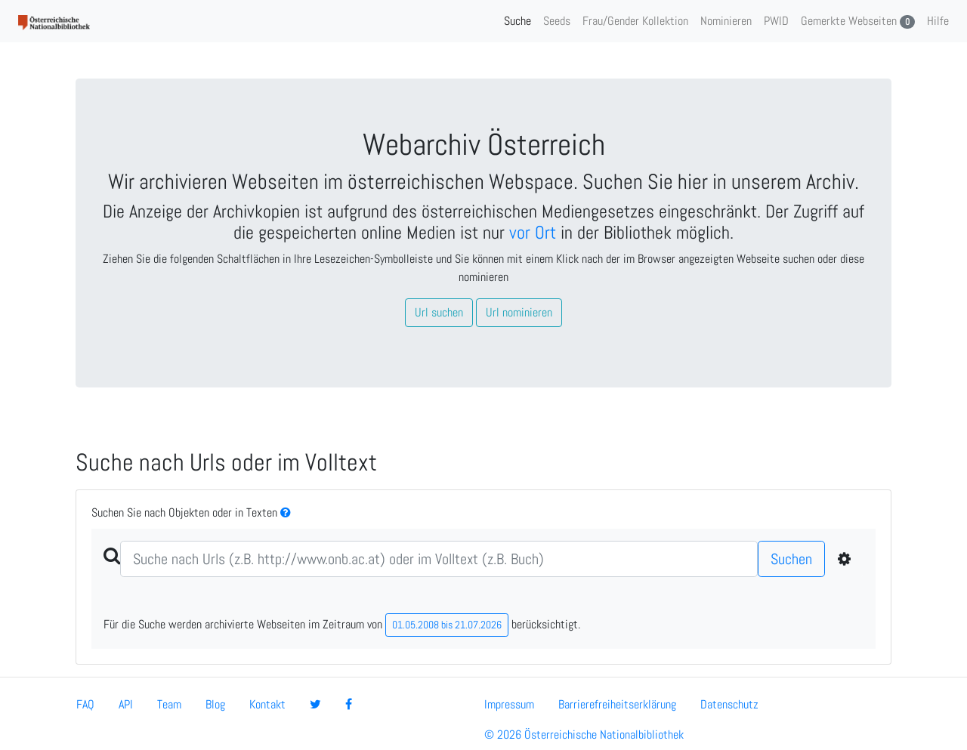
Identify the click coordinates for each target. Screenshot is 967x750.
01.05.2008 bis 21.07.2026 (447, 624)
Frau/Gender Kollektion (635, 21)
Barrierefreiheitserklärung (617, 704)
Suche (517, 21)
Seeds (556, 21)
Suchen (791, 559)
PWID (776, 21)
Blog (215, 704)
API (126, 704)
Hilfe (938, 21)
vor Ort (532, 232)
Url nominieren (519, 312)
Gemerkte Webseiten (858, 21)
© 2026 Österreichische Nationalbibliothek (584, 734)
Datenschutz (729, 704)
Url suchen (439, 312)
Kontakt (267, 704)
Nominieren (726, 21)
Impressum (509, 704)
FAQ (85, 704)
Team (169, 704)
